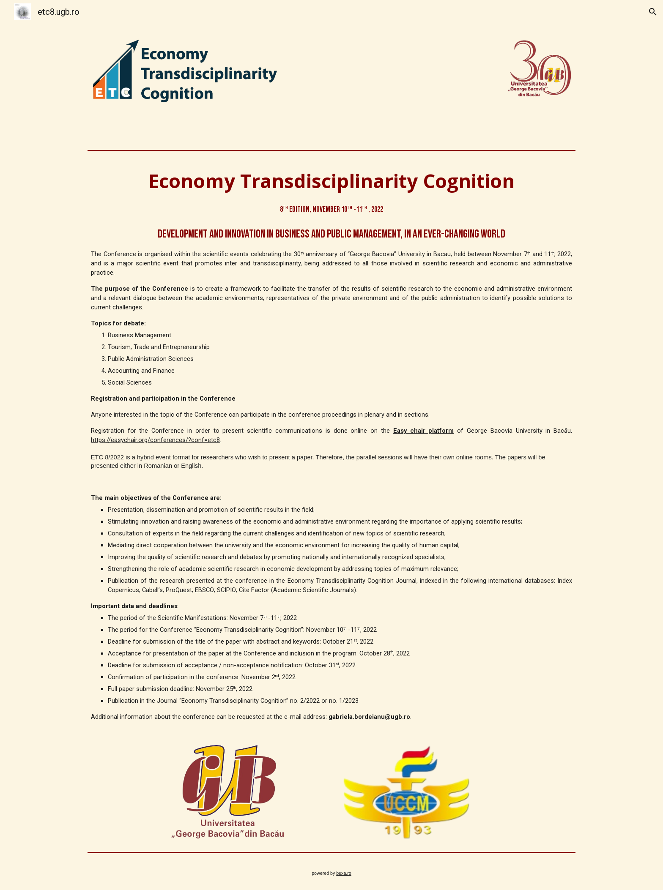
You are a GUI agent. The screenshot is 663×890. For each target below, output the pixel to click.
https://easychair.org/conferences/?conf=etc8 (155, 440)
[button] (653, 12)
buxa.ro (343, 873)
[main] (331, 444)
